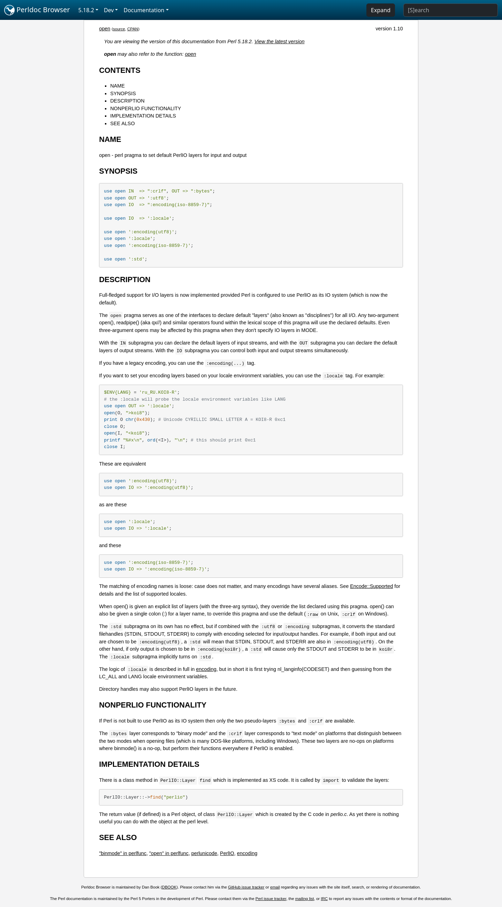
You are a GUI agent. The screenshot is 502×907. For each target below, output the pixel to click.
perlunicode (204, 853)
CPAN (132, 29)
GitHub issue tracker (246, 887)
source (119, 29)
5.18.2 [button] (86, 10)
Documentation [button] (143, 10)
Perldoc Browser (37, 10)
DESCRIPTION (127, 101)
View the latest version (279, 41)
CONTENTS (119, 70)
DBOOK (169, 887)
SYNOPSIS (123, 93)
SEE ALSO (122, 123)
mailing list (304, 899)
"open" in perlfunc (169, 853)
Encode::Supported (371, 586)
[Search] (450, 10)
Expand (380, 10)
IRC (324, 899)
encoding (206, 669)
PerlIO (227, 853)
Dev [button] (109, 10)
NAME (117, 86)
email (275, 887)
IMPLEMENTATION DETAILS (143, 116)
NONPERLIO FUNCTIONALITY (145, 108)
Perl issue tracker (271, 899)
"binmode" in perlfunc (122, 853)
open (104, 28)
